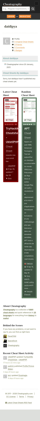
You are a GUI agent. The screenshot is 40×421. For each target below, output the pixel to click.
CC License (11, 397)
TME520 (30, 264)
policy (31, 282)
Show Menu (36, 3)
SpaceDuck (12, 341)
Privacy (30, 397)
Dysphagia (23, 375)
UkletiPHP (11, 166)
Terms (21, 397)
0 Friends (18, 45)
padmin (11, 366)
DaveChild (12, 336)
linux (10, 178)
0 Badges (18, 50)
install (26, 282)
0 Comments (19, 47)
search (26, 279)
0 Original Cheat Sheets (23, 42)
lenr (9, 375)
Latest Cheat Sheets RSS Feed (18, 403)
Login (11, 16)
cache (26, 285)
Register (25, 16)
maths (5, 318)
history (31, 315)
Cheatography (9, 310)
